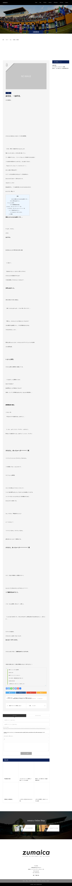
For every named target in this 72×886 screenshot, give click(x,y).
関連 (10, 214)
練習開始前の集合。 (15, 204)
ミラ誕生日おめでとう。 (14, 210)
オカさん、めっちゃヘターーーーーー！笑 (16, 208)
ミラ (11, 698)
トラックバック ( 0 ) (38, 715)
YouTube (44, 2)
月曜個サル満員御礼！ (8, 799)
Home (36, 2)
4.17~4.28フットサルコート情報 (58, 66)
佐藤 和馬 (54, 65)
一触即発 (14, 698)
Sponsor (66, 2)
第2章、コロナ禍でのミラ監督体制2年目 (60, 68)
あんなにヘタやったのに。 (16, 212)
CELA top (61, 2)
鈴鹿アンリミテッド (28, 697)
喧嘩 (16, 698)
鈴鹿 (28, 698)
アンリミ (9, 698)
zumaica (5, 2)
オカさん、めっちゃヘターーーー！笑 (13, 206)
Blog (40, 2)
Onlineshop (55, 2)
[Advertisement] (36, 50)
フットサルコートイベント (21, 697)
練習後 (21, 698)
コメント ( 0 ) (14, 715)
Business (50, 2)
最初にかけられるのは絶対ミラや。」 (20, 199)
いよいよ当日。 (11, 202)
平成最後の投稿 (7, 778)
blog (16, 697)
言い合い (24, 698)
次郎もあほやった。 (15, 200)
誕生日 (27, 698)
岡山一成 (18, 698)
